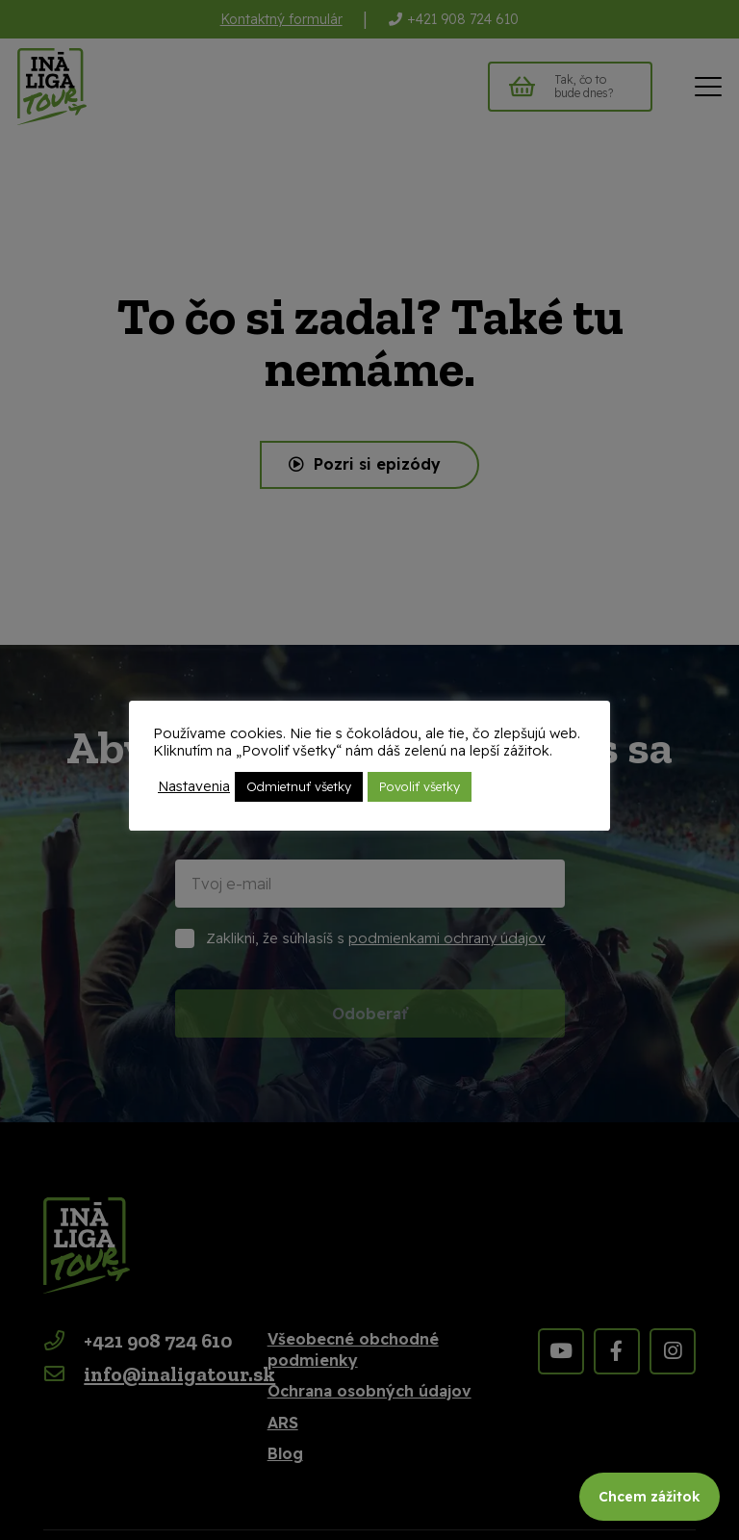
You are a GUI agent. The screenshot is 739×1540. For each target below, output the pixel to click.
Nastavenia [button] (194, 786)
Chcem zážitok (650, 1496)
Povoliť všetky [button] (419, 786)
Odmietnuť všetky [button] (298, 786)
